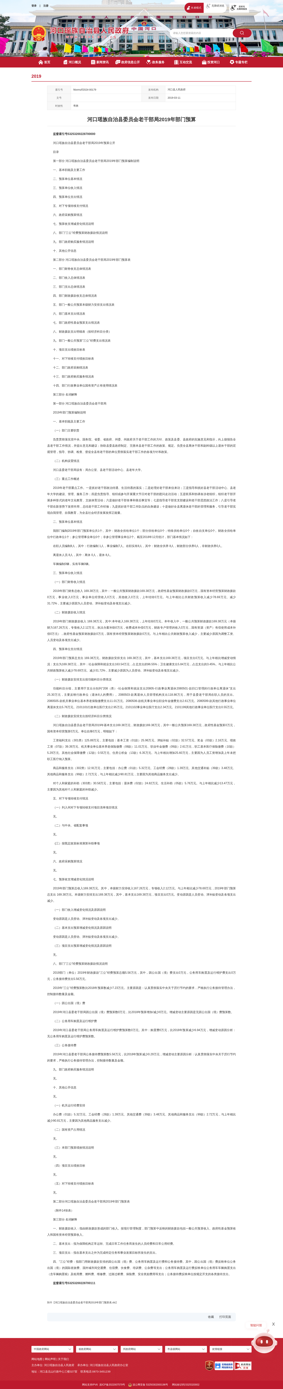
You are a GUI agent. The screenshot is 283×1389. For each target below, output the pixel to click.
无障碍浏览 (215, 6)
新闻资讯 (100, 62)
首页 (44, 62)
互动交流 (183, 62)
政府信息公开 (127, 62)
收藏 (211, 1316)
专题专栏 (239, 62)
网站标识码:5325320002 (185, 1384)
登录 (34, 5)
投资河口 (211, 62)
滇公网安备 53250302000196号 (148, 1385)
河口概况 (72, 62)
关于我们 (63, 1359)
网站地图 (36, 1359)
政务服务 (155, 62)
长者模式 (194, 8)
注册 (45, 5)
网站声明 (50, 1359)
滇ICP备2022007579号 (112, 1384)
